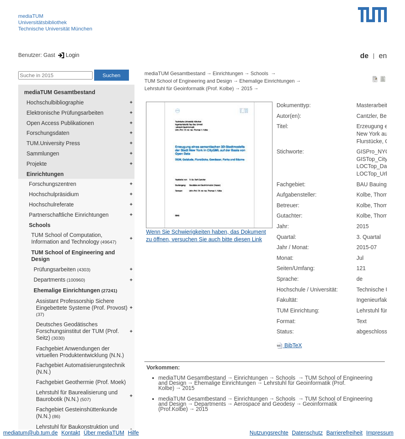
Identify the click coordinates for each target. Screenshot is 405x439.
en (383, 56)
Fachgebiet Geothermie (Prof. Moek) (81, 382)
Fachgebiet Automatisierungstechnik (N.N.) (80, 368)
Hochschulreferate (51, 204)
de (364, 56)
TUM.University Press (53, 143)
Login (68, 55)
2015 (246, 88)
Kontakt (70, 433)
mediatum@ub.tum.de (30, 433)
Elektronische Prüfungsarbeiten (65, 113)
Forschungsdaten (47, 133)
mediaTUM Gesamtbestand (59, 92)
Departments (59, 279)
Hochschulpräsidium (54, 194)
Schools (39, 225)
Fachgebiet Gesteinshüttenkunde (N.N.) (76, 412)
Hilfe (133, 433)
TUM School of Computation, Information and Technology (73, 238)
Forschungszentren (52, 184)
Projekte (36, 164)
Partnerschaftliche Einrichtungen (69, 215)
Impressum (380, 433)
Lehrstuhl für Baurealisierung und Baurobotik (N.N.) (76, 395)
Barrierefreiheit (344, 433)
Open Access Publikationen (60, 123)
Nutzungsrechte (269, 433)
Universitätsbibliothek (42, 22)
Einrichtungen (45, 174)
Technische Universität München (55, 29)
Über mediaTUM (103, 433)
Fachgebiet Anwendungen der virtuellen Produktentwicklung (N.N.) (80, 351)
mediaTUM (31, 16)
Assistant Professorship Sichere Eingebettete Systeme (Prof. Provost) (81, 307)
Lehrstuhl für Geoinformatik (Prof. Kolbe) (189, 88)
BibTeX (289, 345)
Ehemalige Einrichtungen (75, 290)
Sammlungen (42, 153)
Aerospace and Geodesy (264, 404)
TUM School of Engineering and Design (73, 255)
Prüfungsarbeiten (62, 269)
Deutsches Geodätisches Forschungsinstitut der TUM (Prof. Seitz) (77, 331)
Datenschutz (307, 433)
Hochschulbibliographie (55, 102)
